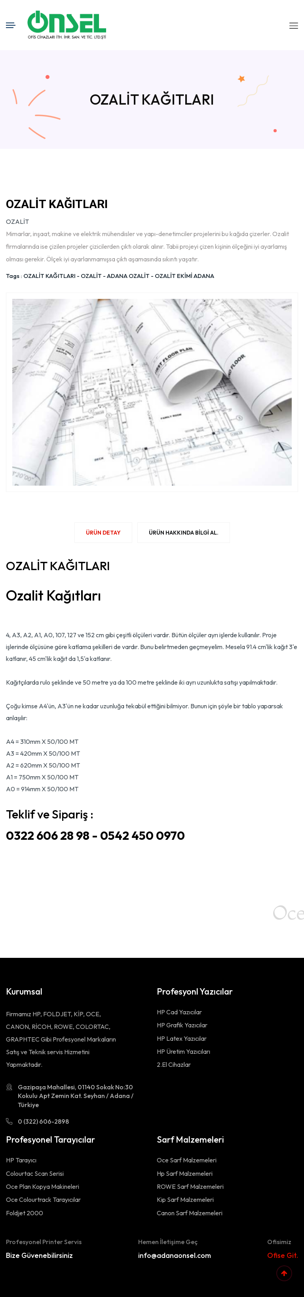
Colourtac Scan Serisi (35, 1173)
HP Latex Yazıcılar (182, 1038)
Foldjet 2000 (24, 1213)
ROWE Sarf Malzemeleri (190, 1186)
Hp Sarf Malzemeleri (185, 1173)
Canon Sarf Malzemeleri (189, 1213)
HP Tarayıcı (21, 1160)
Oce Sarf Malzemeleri (187, 1160)
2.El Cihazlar (174, 1064)
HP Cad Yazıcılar (179, 1012)
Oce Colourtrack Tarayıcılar (43, 1199)
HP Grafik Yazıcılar (182, 1025)
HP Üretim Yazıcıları (183, 1051)
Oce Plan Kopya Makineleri (42, 1186)
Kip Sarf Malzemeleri (185, 1199)
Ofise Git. (282, 1255)
